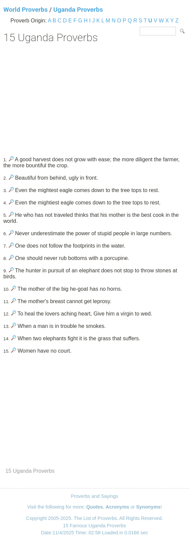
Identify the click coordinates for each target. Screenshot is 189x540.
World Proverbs (25, 9)
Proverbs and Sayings (94, 496)
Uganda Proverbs (78, 9)
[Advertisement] (94, 97)
